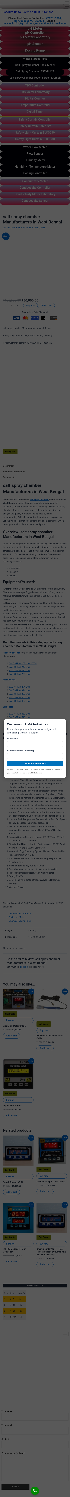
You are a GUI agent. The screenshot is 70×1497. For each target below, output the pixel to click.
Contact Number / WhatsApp (20, 750)
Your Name (12, 738)
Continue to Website (35, 763)
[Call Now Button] (35, 1491)
